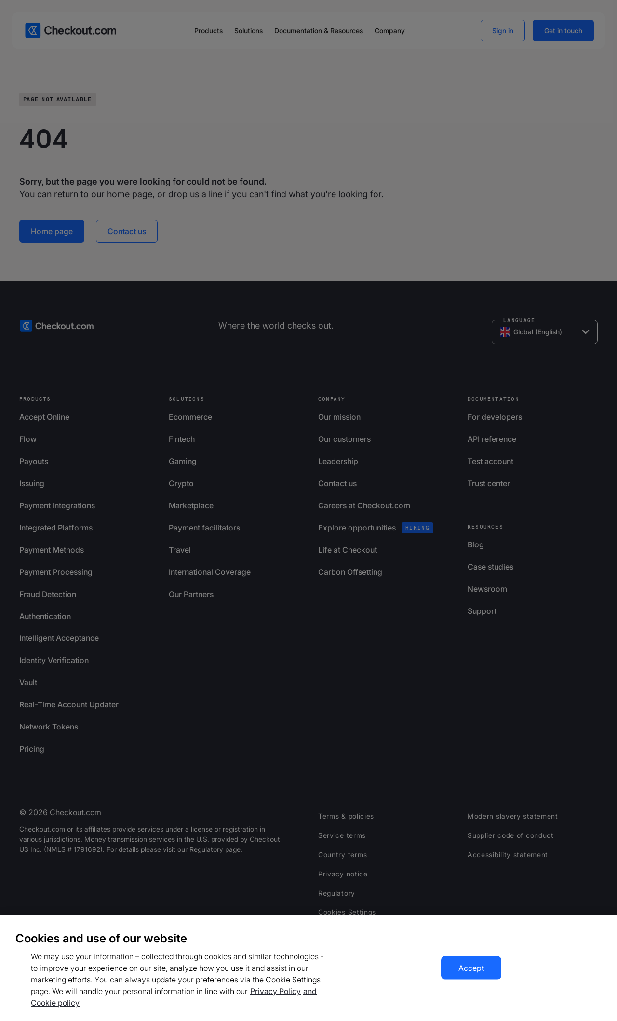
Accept (471, 968)
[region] (308, 968)
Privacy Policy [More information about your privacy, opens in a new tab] (275, 991)
